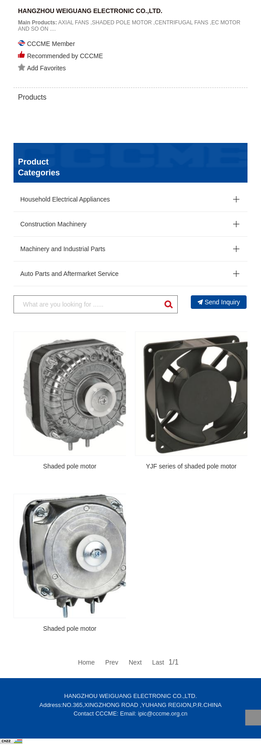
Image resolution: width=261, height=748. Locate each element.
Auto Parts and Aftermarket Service (69, 273)
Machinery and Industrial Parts (62, 248)
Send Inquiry (219, 302)
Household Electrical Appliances (65, 199)
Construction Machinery (53, 224)
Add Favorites (42, 68)
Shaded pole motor (69, 466)
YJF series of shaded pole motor (191, 466)
